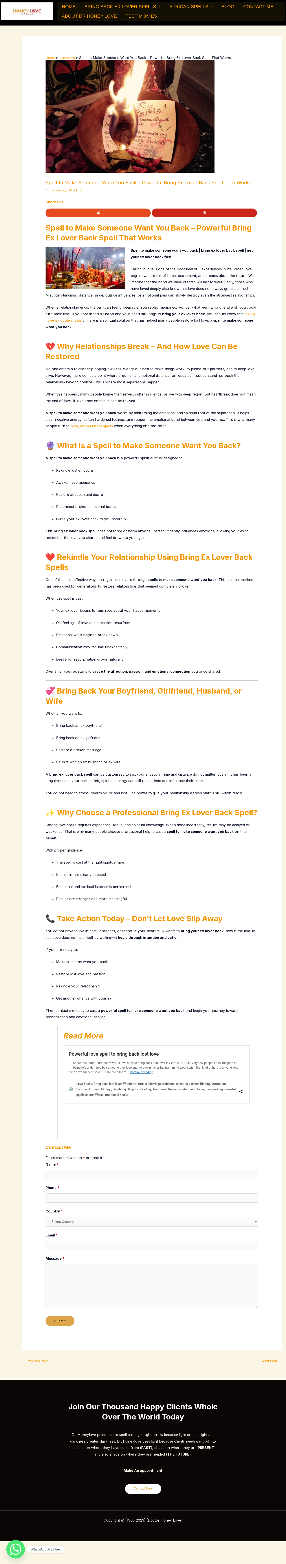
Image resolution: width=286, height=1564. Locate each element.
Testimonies (133, 18)
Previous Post (36, 1366)
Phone (52, 1190)
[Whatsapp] (15, 1549)
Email (52, 1239)
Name (52, 1166)
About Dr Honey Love (86, 18)
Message (55, 1263)
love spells (57, 191)
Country (54, 1214)
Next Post (270, 1366)
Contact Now (143, 1495)
